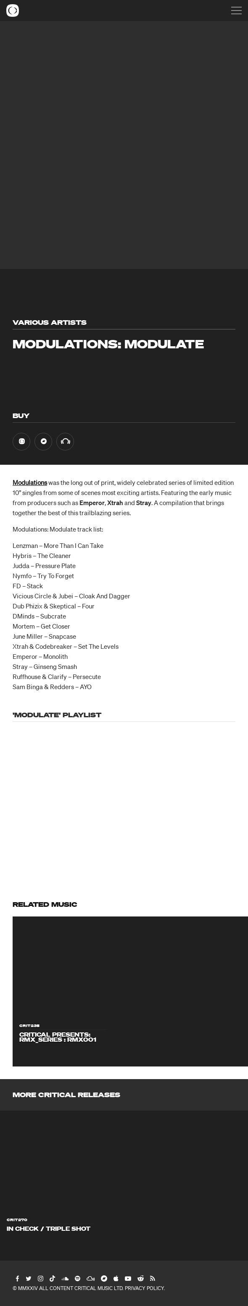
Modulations (30, 482)
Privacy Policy (144, 1288)
